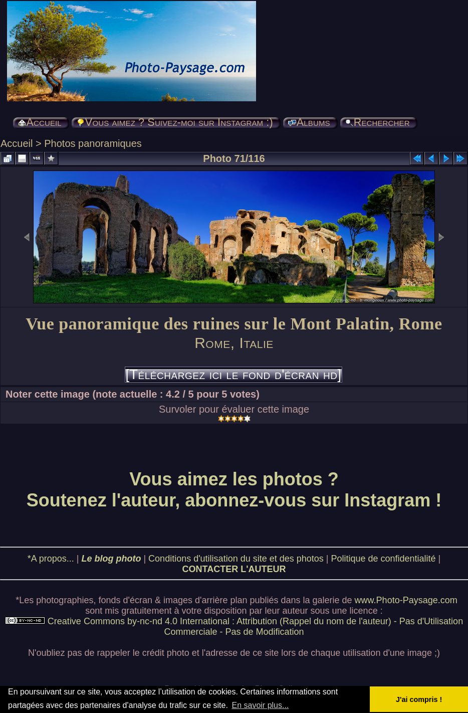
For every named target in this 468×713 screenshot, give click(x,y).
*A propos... (51, 559)
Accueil (17, 143)
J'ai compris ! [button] (419, 699)
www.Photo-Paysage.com (406, 600)
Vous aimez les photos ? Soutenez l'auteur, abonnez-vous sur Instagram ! (234, 489)
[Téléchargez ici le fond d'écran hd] (233, 374)
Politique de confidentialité (383, 559)
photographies (64, 600)
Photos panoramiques (93, 143)
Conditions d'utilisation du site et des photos (236, 559)
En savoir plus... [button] (260, 705)
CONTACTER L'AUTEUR (234, 569)
